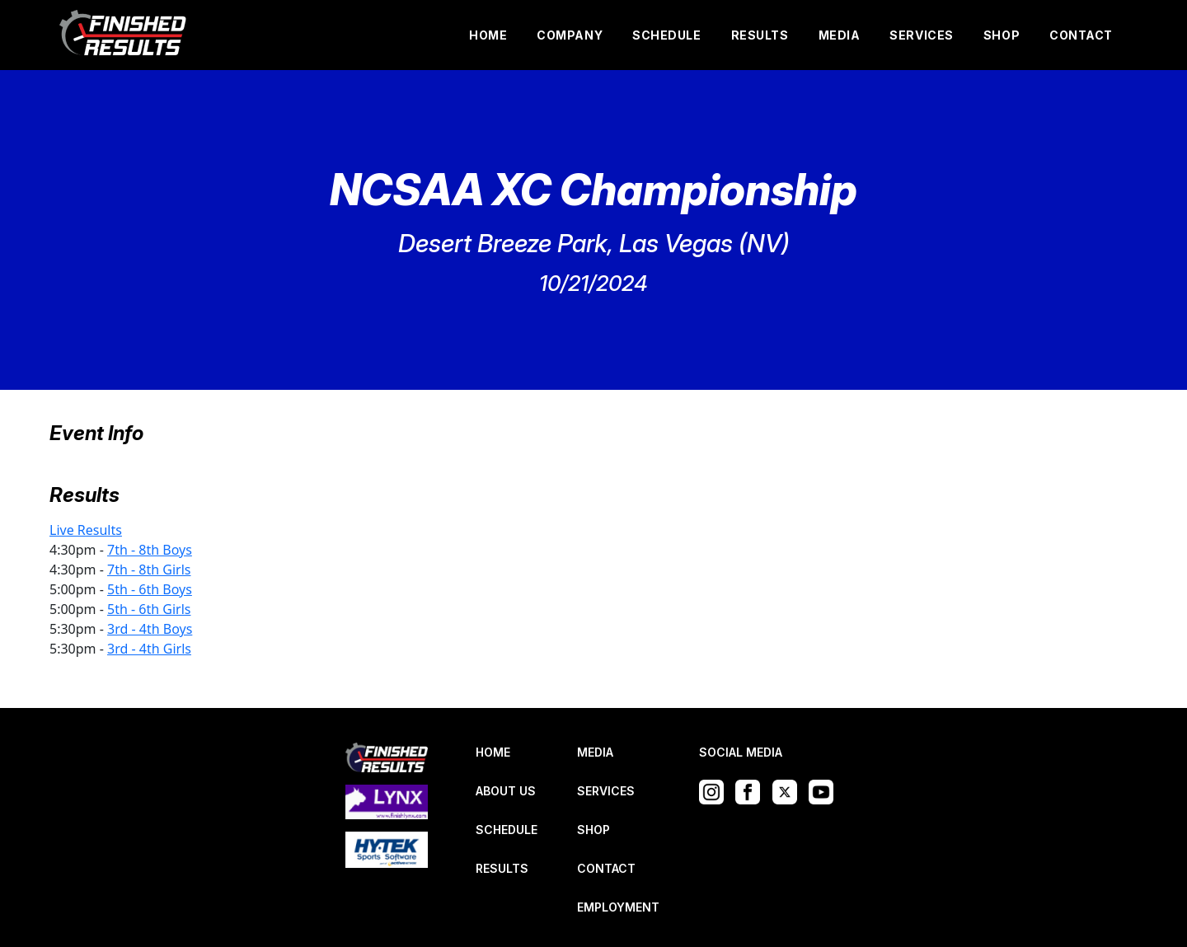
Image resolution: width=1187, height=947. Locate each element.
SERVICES (921, 35)
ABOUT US (506, 791)
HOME (488, 35)
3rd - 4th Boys (149, 629)
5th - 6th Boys (149, 589)
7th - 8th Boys (149, 550)
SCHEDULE (666, 35)
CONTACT (1081, 35)
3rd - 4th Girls (149, 649)
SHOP (1001, 35)
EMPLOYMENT (618, 907)
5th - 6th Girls (148, 609)
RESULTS (760, 35)
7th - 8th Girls (148, 569)
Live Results (85, 530)
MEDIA (840, 35)
